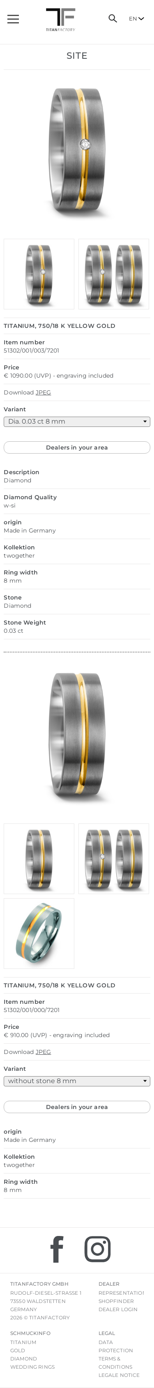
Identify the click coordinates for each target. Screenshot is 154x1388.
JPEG (43, 392)
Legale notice (119, 1375)
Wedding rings (32, 1367)
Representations (124, 1293)
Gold (17, 1350)
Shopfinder (116, 1301)
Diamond (23, 1359)
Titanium (23, 1342)
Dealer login (118, 1309)
